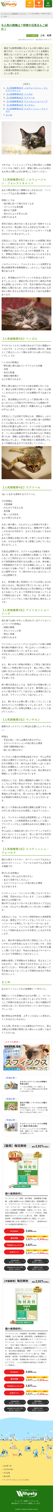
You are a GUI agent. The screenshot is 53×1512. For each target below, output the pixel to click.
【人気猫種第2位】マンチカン (20, 105)
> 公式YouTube (7, 1469)
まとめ (9, 115)
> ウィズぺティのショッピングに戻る (15, 1480)
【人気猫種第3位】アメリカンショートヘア (27, 101)
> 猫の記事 (6, 1476)
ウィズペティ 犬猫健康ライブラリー (14, 13)
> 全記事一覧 (7, 1466)
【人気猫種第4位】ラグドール (20, 98)
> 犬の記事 (6, 1473)
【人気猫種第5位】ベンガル (19, 94)
